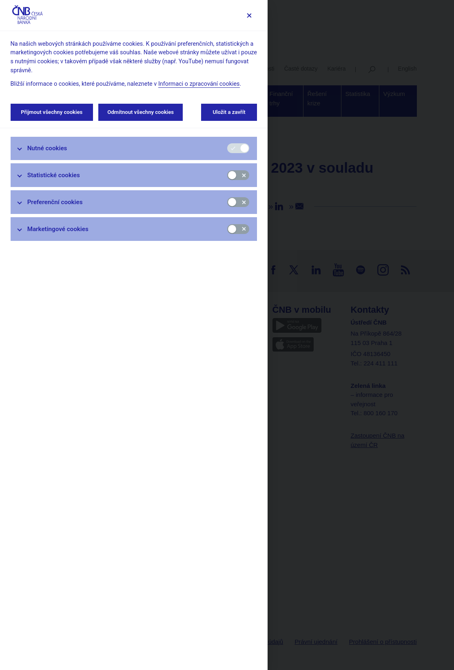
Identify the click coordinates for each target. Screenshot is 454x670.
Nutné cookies (47, 148)
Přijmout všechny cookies (52, 112)
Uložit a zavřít (229, 112)
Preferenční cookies (55, 202)
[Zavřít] (249, 15)
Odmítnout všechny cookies (140, 112)
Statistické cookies (53, 175)
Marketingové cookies (58, 229)
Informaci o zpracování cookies (199, 83)
